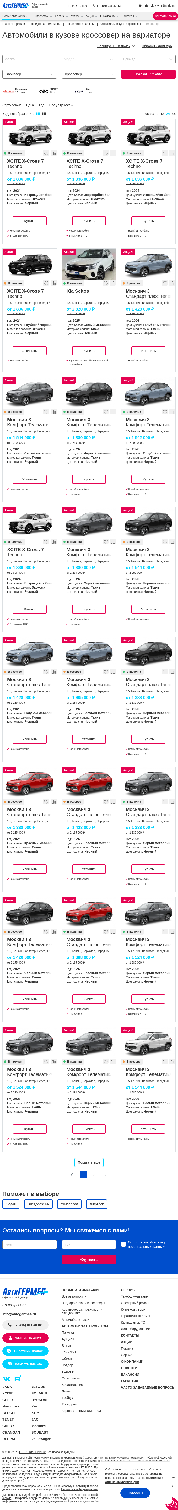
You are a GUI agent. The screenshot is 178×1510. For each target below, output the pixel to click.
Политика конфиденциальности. (82, 1489)
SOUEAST (40, 1432)
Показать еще (89, 1162)
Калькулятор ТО (133, 1322)
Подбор (67, 1365)
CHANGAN (11, 1432)
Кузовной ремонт (134, 1309)
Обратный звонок (27, 1351)
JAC (35, 1419)
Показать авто (148, 74)
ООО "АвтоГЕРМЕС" (32, 1452)
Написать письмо (28, 1364)
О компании (108, 16)
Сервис (60, 16)
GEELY (8, 1400)
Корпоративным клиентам (81, 1411)
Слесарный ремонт (135, 1303)
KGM (36, 1413)
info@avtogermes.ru (19, 1314)
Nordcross (11, 1406)
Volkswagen (41, 1439)
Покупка (68, 1332)
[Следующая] (105, 1174)
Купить (29, 221)
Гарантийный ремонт (137, 1316)
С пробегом (41, 16)
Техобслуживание (134, 1296)
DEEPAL (9, 1439)
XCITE (7, 1393)
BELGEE (9, 1413)
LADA (7, 1387)
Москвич (39, 1426)
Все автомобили (74, 1296)
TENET (8, 1419)
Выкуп (66, 1346)
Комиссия (69, 1352)
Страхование (71, 1378)
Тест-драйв (70, 1404)
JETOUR (39, 1387)
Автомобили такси (75, 1319)
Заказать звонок (165, 16)
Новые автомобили (15, 16)
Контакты (128, 16)
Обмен (67, 1359)
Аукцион (68, 1339)
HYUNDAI (39, 1400)
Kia (34, 1406)
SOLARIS (39, 1393)
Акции (90, 16)
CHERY (8, 1426)
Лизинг (67, 1391)
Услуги (75, 16)
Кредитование (72, 1385)
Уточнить (29, 351)
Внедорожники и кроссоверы (83, 1303)
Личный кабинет (28, 1338)
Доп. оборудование (135, 1329)
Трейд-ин (69, 1398)
